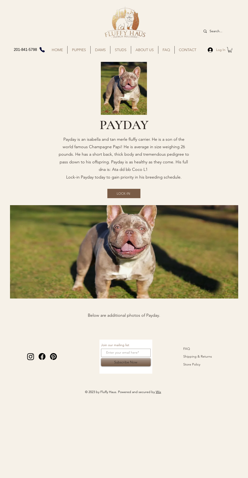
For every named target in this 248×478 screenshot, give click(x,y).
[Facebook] (42, 356)
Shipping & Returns (197, 356)
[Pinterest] (53, 356)
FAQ (186, 349)
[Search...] (218, 31)
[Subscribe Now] (126, 362)
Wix (158, 392)
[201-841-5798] (29, 50)
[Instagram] (30, 356)
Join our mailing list (115, 345)
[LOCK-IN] (123, 193)
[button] (230, 50)
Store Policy (191, 364)
